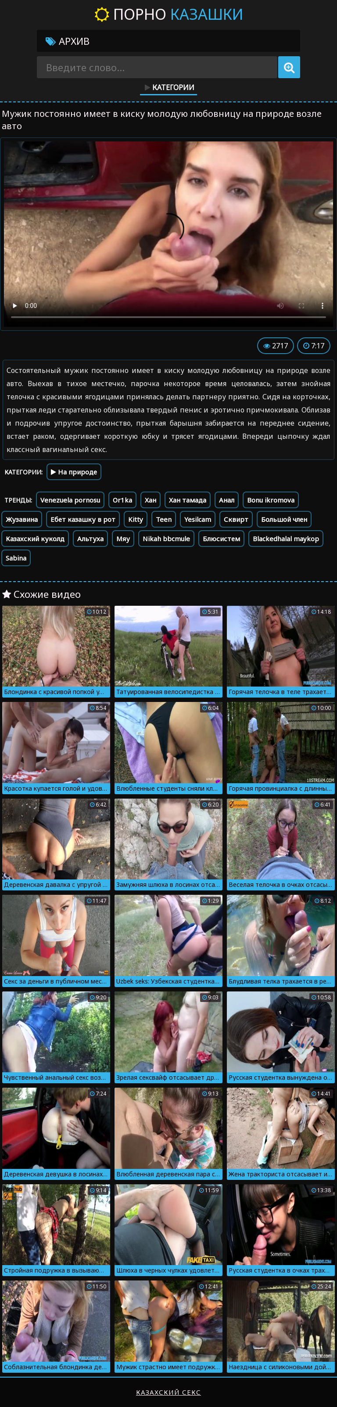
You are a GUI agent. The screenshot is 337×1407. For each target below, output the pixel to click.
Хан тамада (187, 500)
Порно (168, 14)
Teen (164, 519)
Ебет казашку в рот (82, 519)
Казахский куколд (35, 538)
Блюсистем (221, 538)
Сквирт (236, 519)
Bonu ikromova (270, 500)
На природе (74, 471)
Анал (226, 500)
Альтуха (90, 538)
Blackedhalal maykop (286, 538)
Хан (150, 500)
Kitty (135, 519)
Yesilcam (197, 519)
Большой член (284, 519)
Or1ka (122, 500)
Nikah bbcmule (166, 538)
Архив (68, 40)
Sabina (16, 557)
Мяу (123, 538)
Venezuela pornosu (70, 500)
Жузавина (22, 519)
